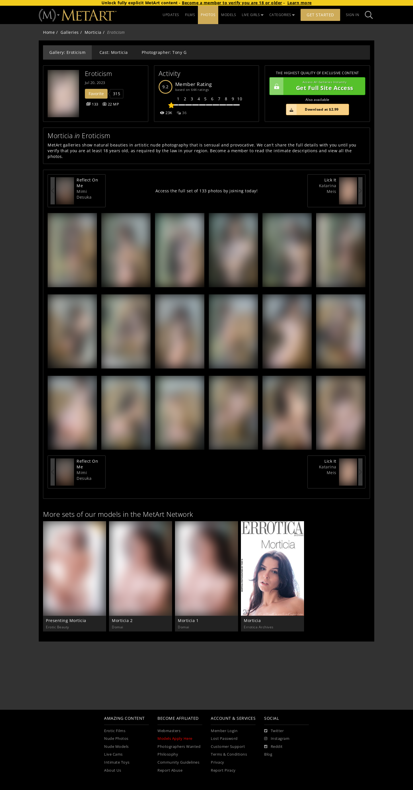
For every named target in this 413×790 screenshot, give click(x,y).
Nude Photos (116, 738)
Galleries (70, 32)
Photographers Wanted (178, 746)
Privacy (217, 762)
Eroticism (98, 73)
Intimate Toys (117, 762)
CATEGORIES (282, 14)
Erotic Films (114, 730)
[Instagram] (276, 738)
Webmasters (168, 730)
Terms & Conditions (229, 754)
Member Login (224, 730)
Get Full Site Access (316, 86)
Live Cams (113, 754)
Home (49, 32)
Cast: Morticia (114, 52)
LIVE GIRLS (253, 14)
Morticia (93, 32)
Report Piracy (223, 770)
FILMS (190, 14)
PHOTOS (208, 14)
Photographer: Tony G (164, 52)
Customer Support (228, 746)
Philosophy (167, 754)
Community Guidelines (178, 762)
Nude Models (116, 746)
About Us (112, 770)
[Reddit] (273, 746)
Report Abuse (169, 770)
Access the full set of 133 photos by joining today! (206, 190)
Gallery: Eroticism (67, 52)
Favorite (96, 93)
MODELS (228, 14)
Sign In (352, 14)
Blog (268, 754)
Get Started (320, 14)
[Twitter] (274, 731)
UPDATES (171, 14)
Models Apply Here (174, 738)
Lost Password (224, 738)
